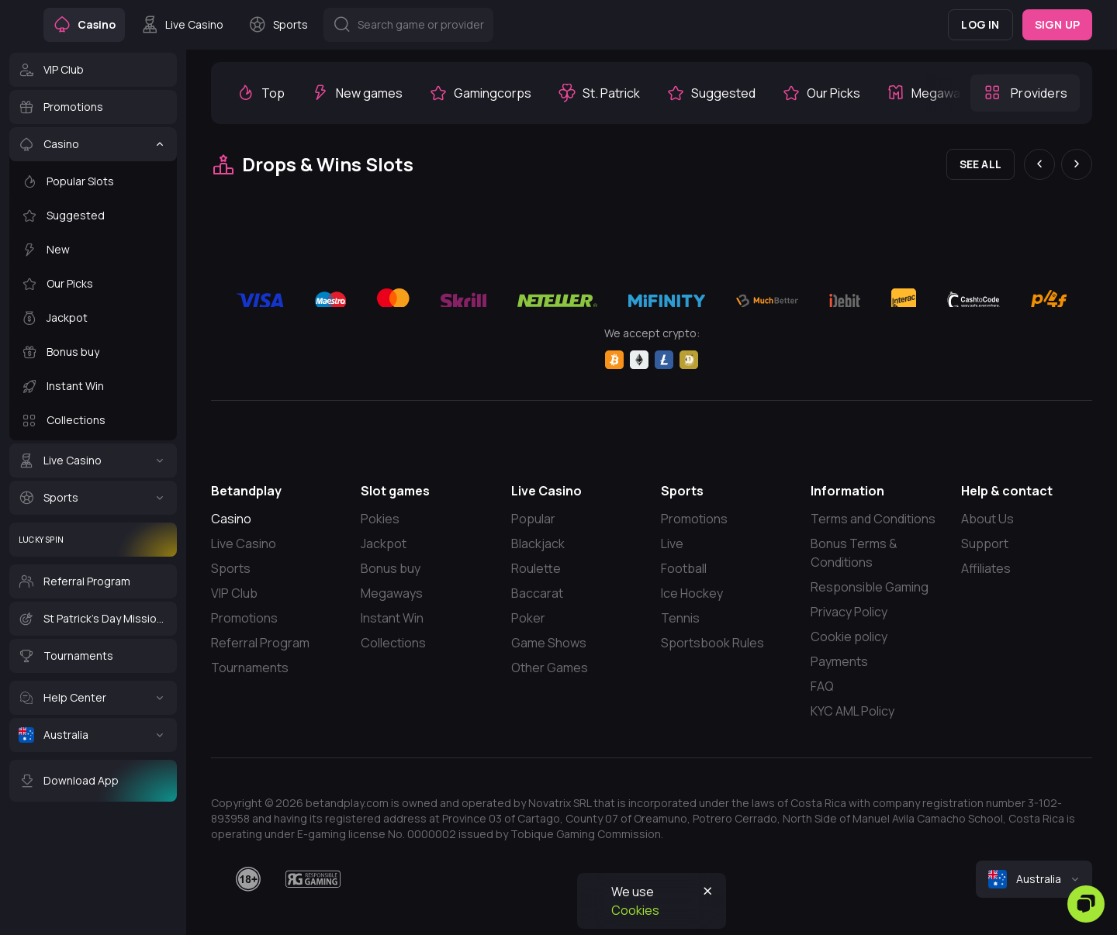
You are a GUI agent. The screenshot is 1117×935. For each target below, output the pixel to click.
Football (684, 568)
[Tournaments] (93, 656)
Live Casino (243, 543)
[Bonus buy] (93, 352)
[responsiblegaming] (313, 879)
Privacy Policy (849, 611)
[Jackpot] (93, 318)
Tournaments (250, 667)
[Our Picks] (93, 284)
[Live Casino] (93, 460)
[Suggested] (93, 215)
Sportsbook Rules (712, 642)
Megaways (392, 593)
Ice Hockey (692, 593)
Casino (231, 518)
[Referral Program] (93, 581)
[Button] (408, 25)
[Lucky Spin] (93, 540)
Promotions (244, 617)
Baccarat (537, 593)
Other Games (549, 667)
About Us (987, 518)
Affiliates (986, 568)
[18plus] (248, 879)
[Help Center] (93, 698)
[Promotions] (93, 107)
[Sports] (93, 498)
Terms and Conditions (873, 518)
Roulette (536, 568)
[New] (93, 250)
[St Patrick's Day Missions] (93, 619)
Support (984, 543)
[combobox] (1034, 879)
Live (672, 543)
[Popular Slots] (93, 181)
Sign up (1057, 24)
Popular (533, 518)
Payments (839, 661)
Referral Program (260, 642)
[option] (260, 93)
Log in (980, 24)
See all (980, 164)
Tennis (680, 617)
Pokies (380, 518)
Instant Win (392, 617)
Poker (528, 617)
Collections (393, 642)
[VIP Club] (93, 70)
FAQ (822, 686)
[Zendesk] (1086, 904)
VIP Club (234, 593)
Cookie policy (849, 636)
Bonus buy (390, 568)
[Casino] (93, 144)
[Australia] (93, 735)
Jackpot (383, 543)
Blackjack (538, 543)
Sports (231, 568)
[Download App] (93, 781)
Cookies (635, 910)
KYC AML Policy (852, 710)
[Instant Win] (93, 386)
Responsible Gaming (870, 586)
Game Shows (548, 642)
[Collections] (93, 420)
